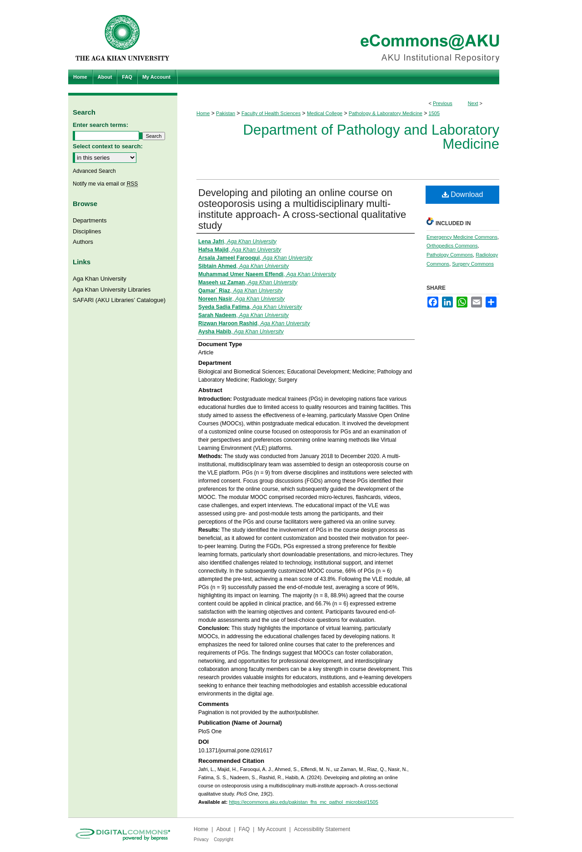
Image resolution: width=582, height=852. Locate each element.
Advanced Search (94, 171)
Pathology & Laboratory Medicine (385, 113)
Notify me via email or (105, 184)
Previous (442, 103)
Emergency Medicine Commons (461, 237)
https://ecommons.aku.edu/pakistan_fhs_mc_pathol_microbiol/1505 (303, 802)
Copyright (223, 839)
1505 (434, 113)
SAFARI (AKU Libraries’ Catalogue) (119, 300)
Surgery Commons (473, 264)
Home (203, 113)
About (223, 829)
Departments (89, 220)
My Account (272, 829)
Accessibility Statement (322, 829)
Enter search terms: (100, 124)
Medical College (324, 113)
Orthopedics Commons (452, 245)
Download (462, 194)
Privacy (201, 839)
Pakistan (225, 113)
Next (473, 103)
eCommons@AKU (345, 35)
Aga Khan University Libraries (112, 289)
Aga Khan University (99, 278)
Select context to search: (108, 146)
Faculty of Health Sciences (271, 113)
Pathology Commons (449, 254)
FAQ (244, 829)
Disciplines (87, 231)
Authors (83, 241)
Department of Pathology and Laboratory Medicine (371, 137)
